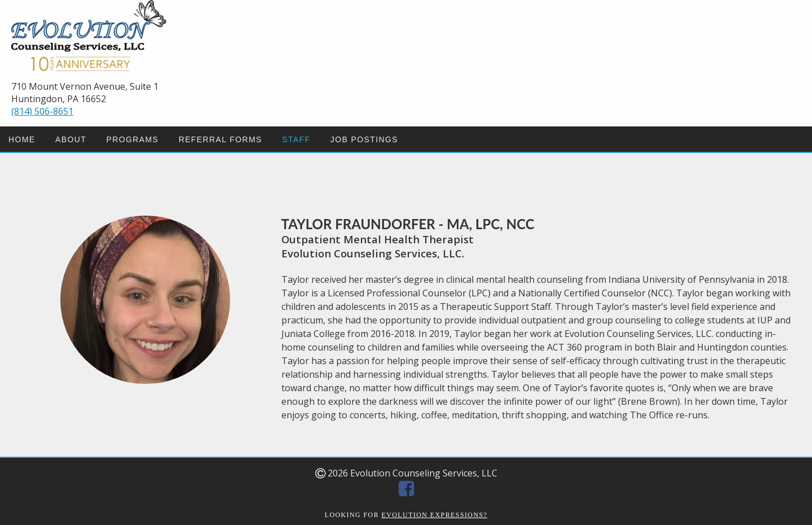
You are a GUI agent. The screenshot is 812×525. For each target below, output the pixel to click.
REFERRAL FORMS (220, 139)
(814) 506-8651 (42, 111)
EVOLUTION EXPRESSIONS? (435, 515)
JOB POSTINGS (364, 139)
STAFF (296, 139)
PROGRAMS (132, 139)
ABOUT (70, 139)
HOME (22, 139)
